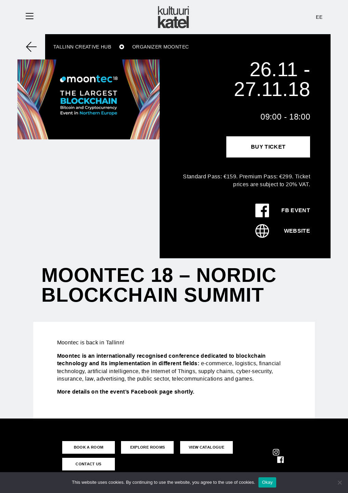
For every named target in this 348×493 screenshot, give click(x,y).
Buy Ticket (268, 147)
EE (319, 17)
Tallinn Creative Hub (82, 47)
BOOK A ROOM (89, 447)
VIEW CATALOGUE (206, 447)
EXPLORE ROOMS (147, 447)
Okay (267, 482)
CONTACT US (89, 464)
